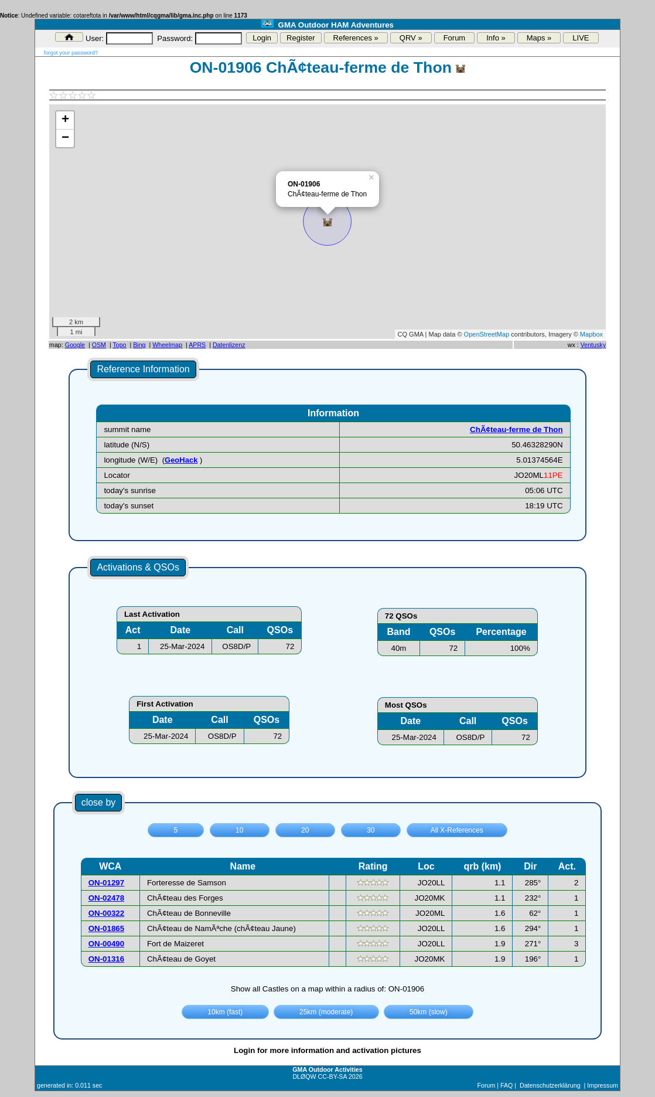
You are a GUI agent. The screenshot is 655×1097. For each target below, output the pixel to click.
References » (355, 37)
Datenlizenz (229, 344)
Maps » (539, 37)
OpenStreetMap (487, 334)
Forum (455, 37)
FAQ (506, 1085)
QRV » (411, 37)
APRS (197, 344)
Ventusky (593, 344)
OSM (99, 344)
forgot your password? (71, 53)
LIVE (580, 37)
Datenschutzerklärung (550, 1085)
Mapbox (591, 334)
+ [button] (65, 120)
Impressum (602, 1085)
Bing (139, 344)
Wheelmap (167, 344)
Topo (119, 344)
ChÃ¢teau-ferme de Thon (516, 429)
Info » (496, 37)
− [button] (65, 138)
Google (75, 344)
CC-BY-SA (332, 1076)
